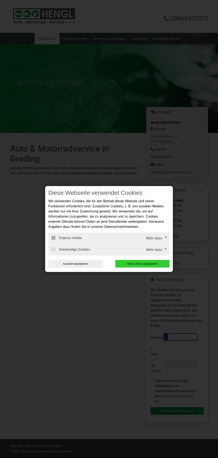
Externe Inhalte (67, 238)
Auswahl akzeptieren (75, 263)
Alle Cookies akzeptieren (142, 263)
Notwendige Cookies (71, 249)
